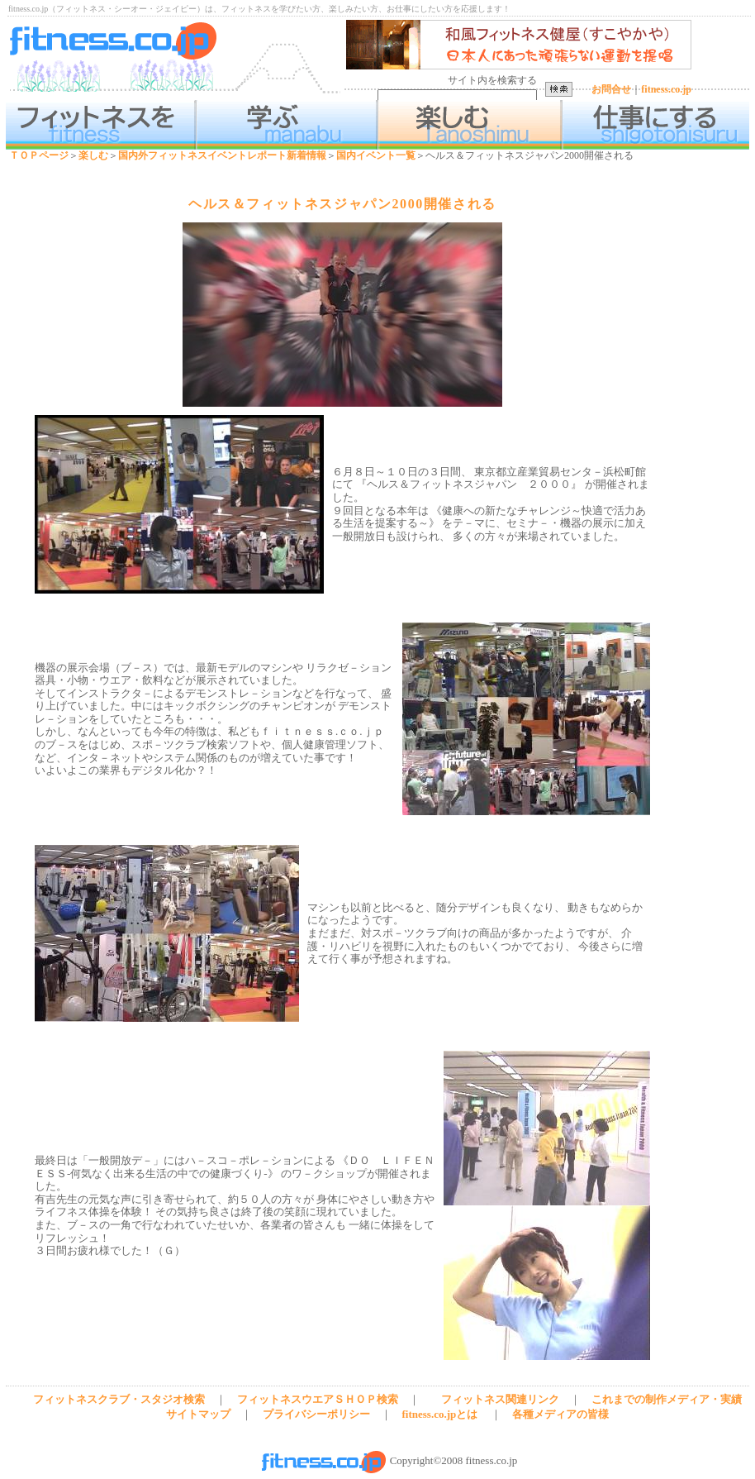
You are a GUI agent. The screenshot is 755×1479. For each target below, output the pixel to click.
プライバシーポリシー (316, 1414)
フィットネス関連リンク (500, 1399)
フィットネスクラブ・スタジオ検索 (119, 1399)
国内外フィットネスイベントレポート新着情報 (222, 155)
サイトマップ (198, 1414)
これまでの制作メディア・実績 (666, 1399)
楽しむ (93, 155)
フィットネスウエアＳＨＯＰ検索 (317, 1399)
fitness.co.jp (666, 89)
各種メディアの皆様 (560, 1414)
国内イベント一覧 (375, 155)
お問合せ (611, 89)
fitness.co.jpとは (440, 1414)
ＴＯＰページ (39, 155)
